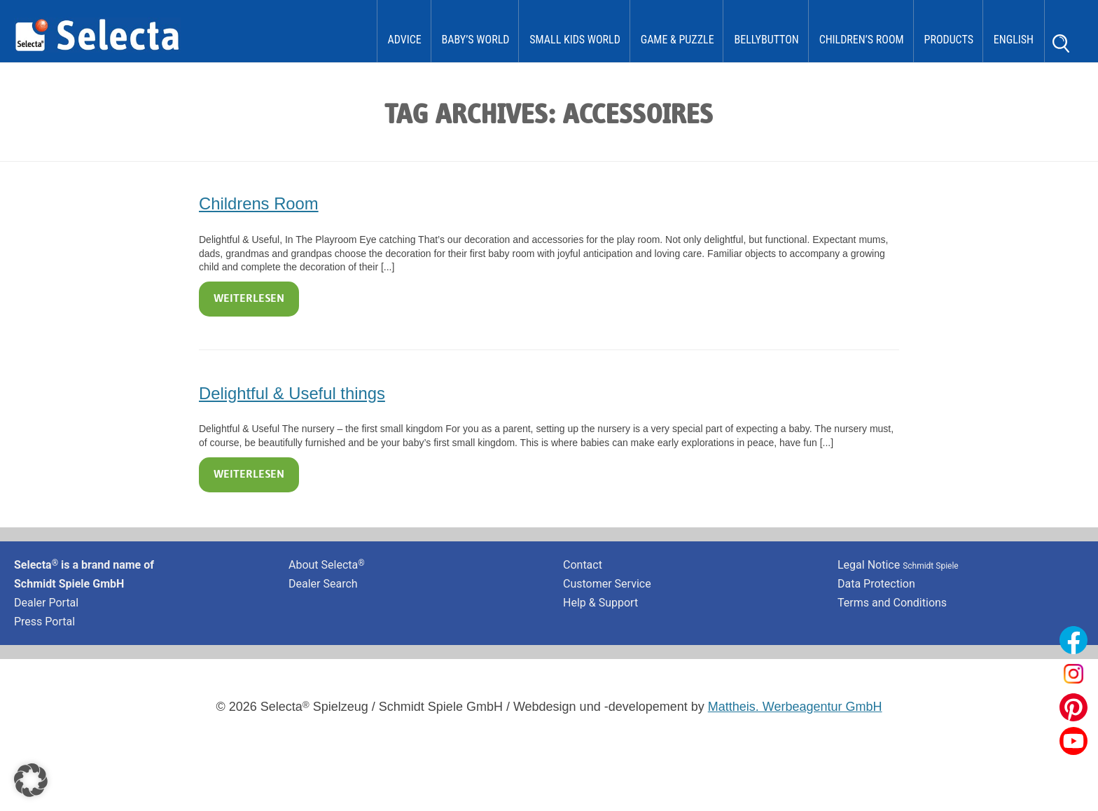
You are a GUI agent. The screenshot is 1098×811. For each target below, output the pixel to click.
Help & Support (600, 602)
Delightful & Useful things (292, 393)
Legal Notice (898, 564)
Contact (582, 564)
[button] (31, 780)
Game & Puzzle (677, 39)
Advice (405, 39)
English (1014, 39)
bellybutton (766, 39)
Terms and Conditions (892, 602)
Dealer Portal (46, 602)
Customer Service (607, 583)
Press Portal (44, 621)
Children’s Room (861, 39)
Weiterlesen (249, 299)
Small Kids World (574, 39)
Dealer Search (323, 583)
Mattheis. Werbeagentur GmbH (795, 707)
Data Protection (876, 583)
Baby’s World (476, 39)
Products (948, 39)
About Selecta (327, 564)
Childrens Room (259, 203)
